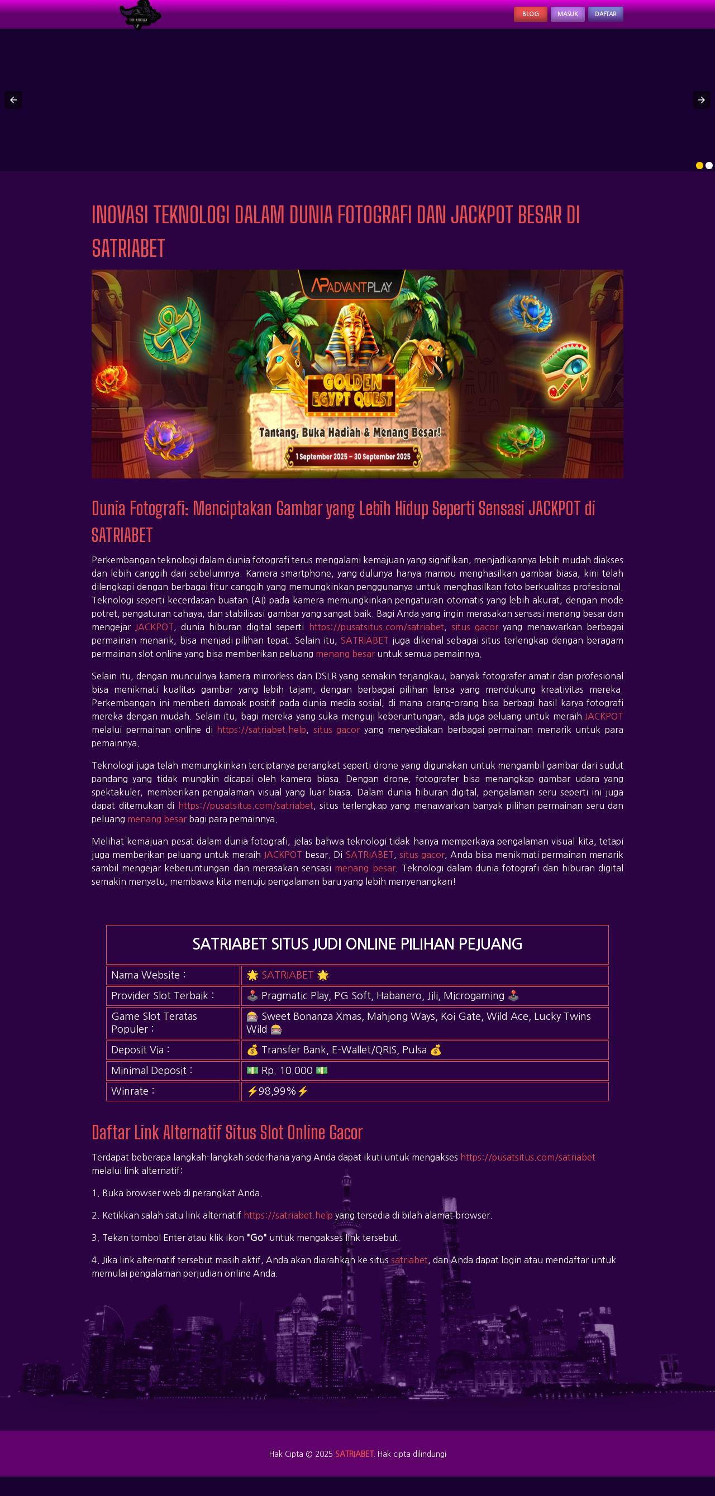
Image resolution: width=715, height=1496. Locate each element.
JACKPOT (154, 638)
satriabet (409, 1271)
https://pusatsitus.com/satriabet (376, 638)
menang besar (345, 665)
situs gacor (474, 638)
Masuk (540, 20)
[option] (699, 177)
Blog (488, 20)
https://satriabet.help (261, 741)
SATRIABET (365, 652)
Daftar (596, 20)
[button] (13, 112)
